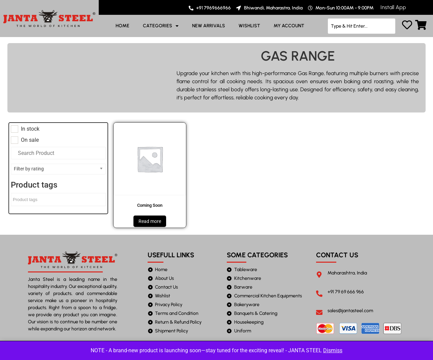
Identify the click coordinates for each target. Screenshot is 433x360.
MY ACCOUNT (289, 26)
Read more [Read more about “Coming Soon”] (149, 221)
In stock (30, 129)
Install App (393, 7)
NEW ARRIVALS (208, 26)
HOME (122, 26)
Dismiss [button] (332, 350)
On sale (30, 140)
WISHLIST (249, 26)
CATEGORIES (161, 26)
